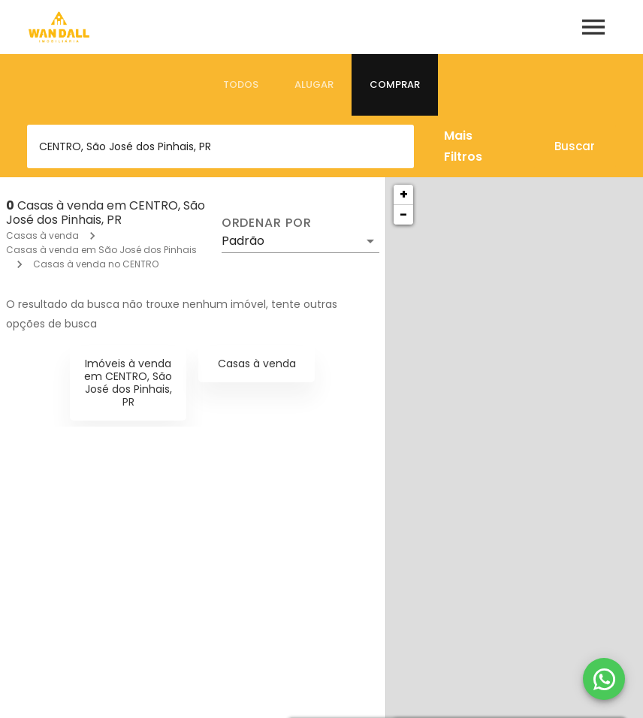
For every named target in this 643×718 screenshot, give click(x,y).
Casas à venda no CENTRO (95, 264)
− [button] (403, 214)
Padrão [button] (243, 240)
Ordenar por (267, 223)
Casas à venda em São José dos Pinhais (101, 249)
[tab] (240, 85)
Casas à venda (42, 235)
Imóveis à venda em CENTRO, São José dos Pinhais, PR (128, 382)
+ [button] (404, 194)
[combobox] (220, 146)
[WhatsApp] (604, 679)
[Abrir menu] (593, 27)
